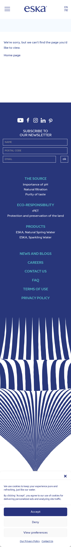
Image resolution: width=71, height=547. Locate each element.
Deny (35, 522)
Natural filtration (35, 189)
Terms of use (35, 289)
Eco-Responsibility (35, 205)
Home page (12, 55)
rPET (35, 211)
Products (35, 227)
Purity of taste (35, 194)
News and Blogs (35, 254)
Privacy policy (35, 298)
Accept (35, 511)
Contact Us (47, 541)
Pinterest (51, 123)
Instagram (35, 122)
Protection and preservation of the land (35, 216)
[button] (65, 476)
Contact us (36, 271)
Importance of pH (35, 184)
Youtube (20, 122)
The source (36, 179)
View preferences (35, 532)
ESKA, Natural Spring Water (35, 232)
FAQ (35, 280)
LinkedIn (43, 122)
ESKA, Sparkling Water (35, 237)
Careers (35, 263)
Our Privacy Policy (30, 541)
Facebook (28, 122)
